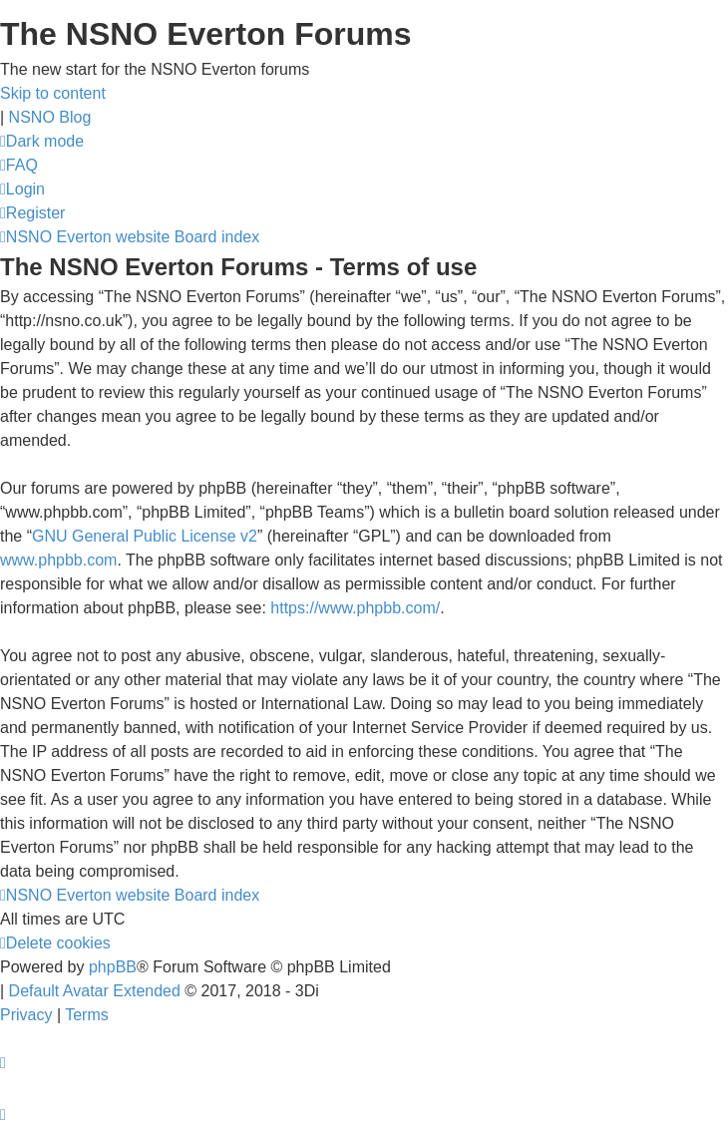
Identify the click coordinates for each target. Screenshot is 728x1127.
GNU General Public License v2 (144, 536)
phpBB (113, 966)
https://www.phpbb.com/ (355, 607)
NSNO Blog (50, 117)
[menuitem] (19, 165)
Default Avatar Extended (95, 990)
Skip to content (53, 93)
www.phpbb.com (58, 560)
